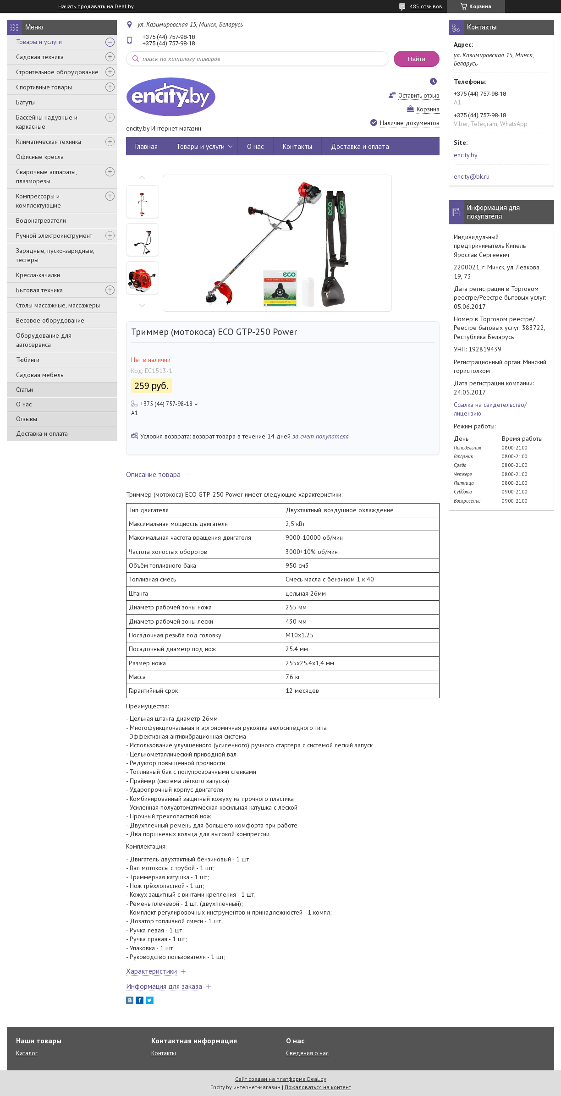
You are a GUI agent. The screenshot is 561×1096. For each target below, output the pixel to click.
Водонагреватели (41, 220)
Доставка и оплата (42, 433)
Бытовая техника (39, 290)
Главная (146, 146)
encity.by (466, 155)
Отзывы (26, 419)
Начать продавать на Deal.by (96, 6)
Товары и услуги (39, 42)
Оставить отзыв (419, 95)
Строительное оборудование (57, 72)
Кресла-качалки (38, 275)
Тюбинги (27, 360)
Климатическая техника (48, 141)
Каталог (27, 1053)
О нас (24, 404)
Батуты (25, 102)
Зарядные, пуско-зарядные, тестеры (55, 255)
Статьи (24, 389)
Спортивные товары (44, 87)
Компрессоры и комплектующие (38, 200)
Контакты (297, 146)
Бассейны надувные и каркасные (46, 122)
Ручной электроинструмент (54, 235)
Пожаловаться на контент (318, 1087)
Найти (416, 58)
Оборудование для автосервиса (44, 340)
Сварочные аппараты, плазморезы (46, 176)
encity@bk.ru (472, 176)
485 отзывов (426, 6)
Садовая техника (40, 57)
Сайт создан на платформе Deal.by (280, 1078)
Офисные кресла (40, 157)
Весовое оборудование (50, 320)
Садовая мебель (39, 375)
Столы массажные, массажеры (58, 305)
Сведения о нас (307, 1053)
